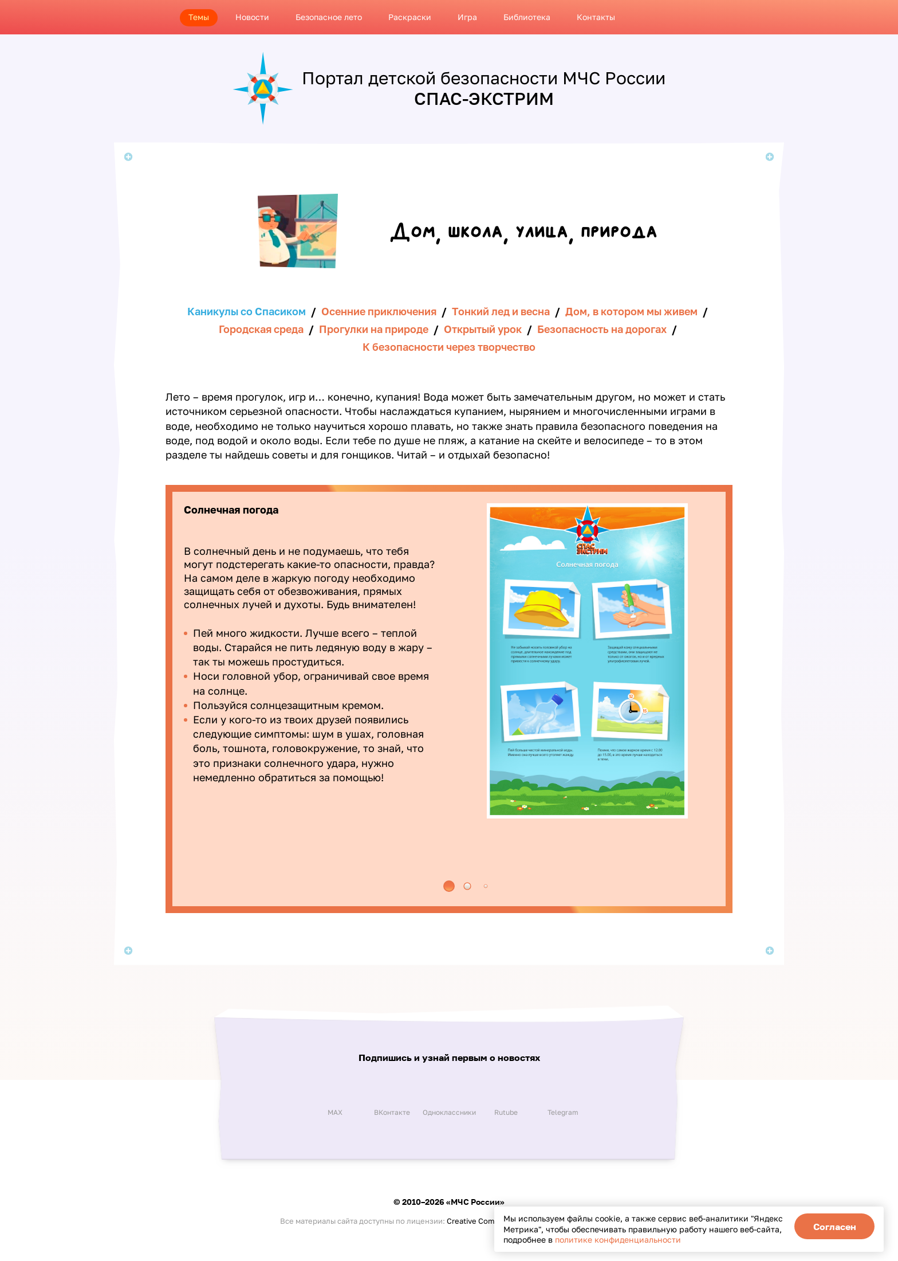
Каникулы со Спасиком (246, 311)
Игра (467, 17)
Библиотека (526, 17)
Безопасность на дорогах (602, 329)
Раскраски (409, 17)
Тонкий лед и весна (501, 311)
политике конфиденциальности (618, 1239)
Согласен (834, 1226)
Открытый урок (483, 329)
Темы (198, 17)
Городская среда (261, 329)
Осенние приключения (378, 311)
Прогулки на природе (373, 329)
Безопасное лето (329, 17)
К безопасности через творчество (449, 346)
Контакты (596, 17)
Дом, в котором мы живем (631, 311)
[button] (449, 886)
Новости (252, 17)
